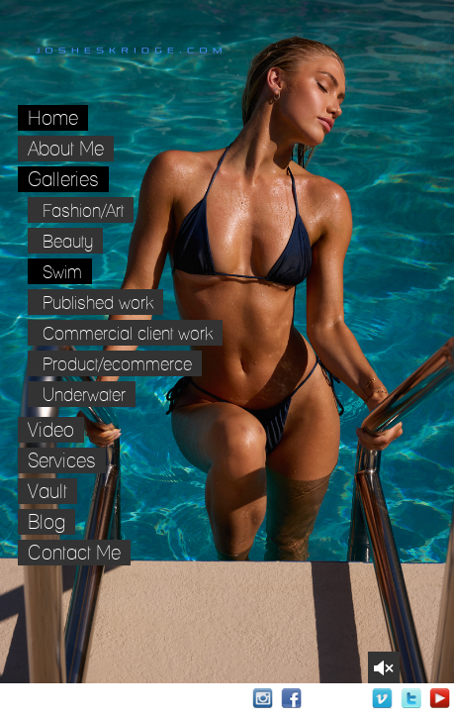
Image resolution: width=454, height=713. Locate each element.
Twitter (411, 698)
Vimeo (382, 698)
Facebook (291, 698)
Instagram (262, 698)
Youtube (439, 698)
